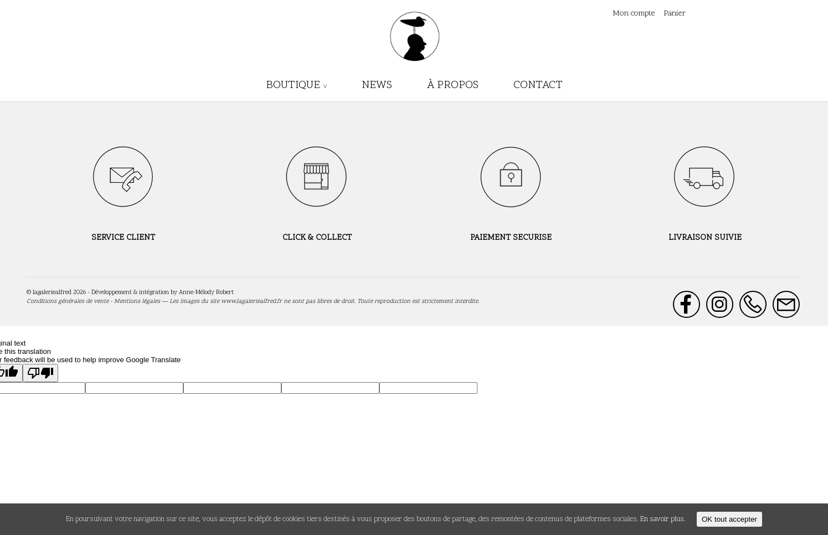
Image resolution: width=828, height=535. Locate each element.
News (377, 85)
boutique (293, 85)
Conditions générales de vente (68, 301)
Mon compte (634, 13)
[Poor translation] (40, 373)
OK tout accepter (729, 519)
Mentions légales (137, 301)
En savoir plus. (663, 519)
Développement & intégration (130, 293)
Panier (675, 13)
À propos (453, 85)
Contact (538, 85)
